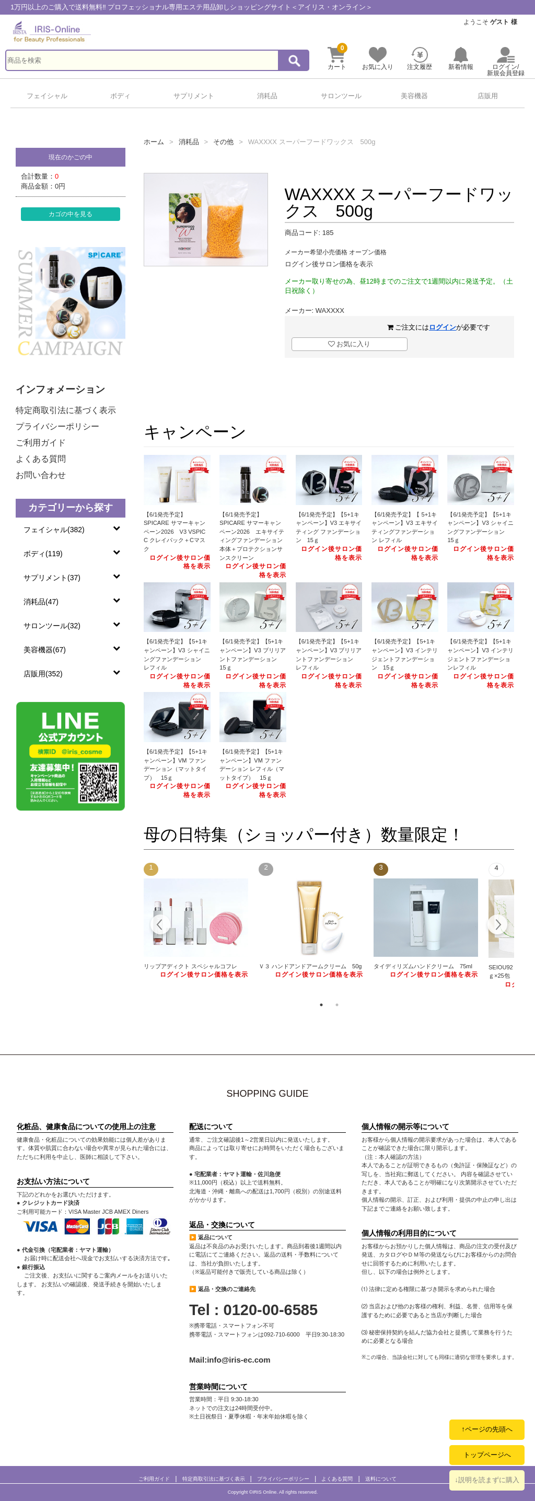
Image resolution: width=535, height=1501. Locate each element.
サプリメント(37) (52, 577)
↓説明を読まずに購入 (487, 1480)
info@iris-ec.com (238, 1359)
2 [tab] (337, 1005)
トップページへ (487, 1455)
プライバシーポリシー (57, 426)
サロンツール (341, 96)
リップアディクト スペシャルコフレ (190, 966)
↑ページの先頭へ (487, 1429)
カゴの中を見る (70, 213)
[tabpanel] (196, 921)
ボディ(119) (43, 553)
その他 (223, 142)
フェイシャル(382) (54, 529)
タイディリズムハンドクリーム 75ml (423, 966)
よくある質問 (41, 458)
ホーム (154, 142)
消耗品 (267, 96)
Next (497, 925)
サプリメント (193, 96)
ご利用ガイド (41, 442)
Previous (160, 925)
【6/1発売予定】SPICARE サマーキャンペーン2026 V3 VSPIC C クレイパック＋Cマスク (174, 531)
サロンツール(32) (52, 625)
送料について (381, 1479)
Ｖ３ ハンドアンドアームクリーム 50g (310, 966)
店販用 (488, 96)
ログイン (442, 327)
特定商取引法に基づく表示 (66, 410)
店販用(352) (43, 674)
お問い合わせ (41, 475)
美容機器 (414, 96)
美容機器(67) (45, 650)
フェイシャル (47, 96)
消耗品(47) (41, 601)
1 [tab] (321, 1005)
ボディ (120, 96)
